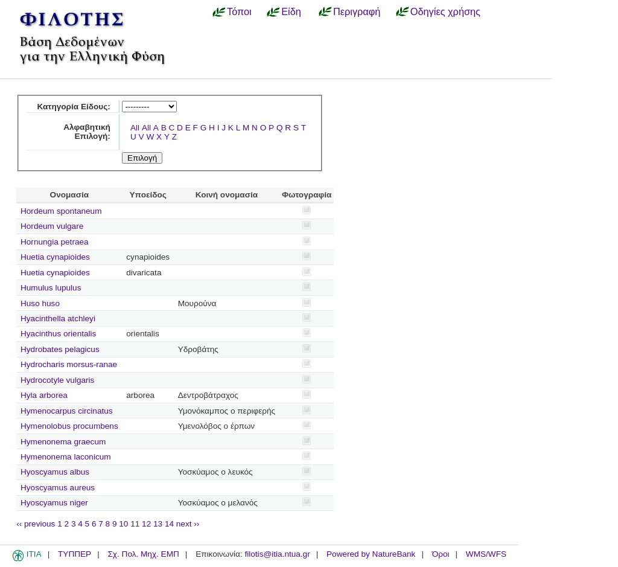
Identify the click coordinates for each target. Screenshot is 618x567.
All (134, 127)
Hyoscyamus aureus (58, 487)
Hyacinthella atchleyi (58, 318)
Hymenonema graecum (63, 441)
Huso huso (40, 303)
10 (123, 523)
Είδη (291, 11)
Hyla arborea (44, 395)
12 (146, 523)
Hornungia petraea (55, 241)
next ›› (188, 523)
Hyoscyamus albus (55, 471)
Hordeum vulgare (52, 226)
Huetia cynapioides (55, 256)
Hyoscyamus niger (54, 502)
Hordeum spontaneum (61, 211)
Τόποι (239, 11)
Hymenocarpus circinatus (67, 410)
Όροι (441, 554)
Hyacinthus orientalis (58, 333)
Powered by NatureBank (371, 554)
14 (169, 523)
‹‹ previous (35, 523)
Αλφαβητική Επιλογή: (86, 132)
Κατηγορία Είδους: (73, 106)
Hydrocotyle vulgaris (57, 380)
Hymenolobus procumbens (69, 426)
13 (157, 523)
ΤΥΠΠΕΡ (74, 554)
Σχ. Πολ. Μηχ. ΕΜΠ (143, 554)
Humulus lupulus (51, 287)
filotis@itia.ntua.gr (277, 554)
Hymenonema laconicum (66, 456)
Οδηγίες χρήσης (445, 11)
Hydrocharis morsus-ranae (69, 364)
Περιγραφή (356, 11)
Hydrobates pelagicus (60, 349)
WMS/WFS (486, 554)
